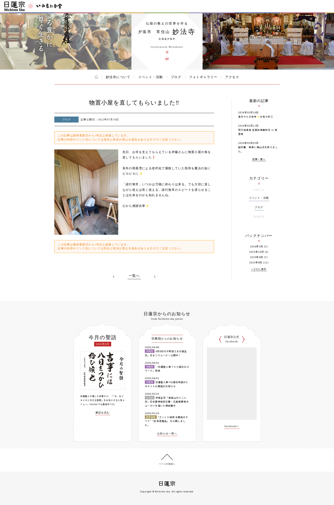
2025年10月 (256, 252)
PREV (114, 276)
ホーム (96, 77)
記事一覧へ (259, 159)
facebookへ (232, 426)
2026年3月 (256, 246)
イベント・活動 (150, 77)
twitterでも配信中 (100, 404)
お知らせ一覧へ (167, 433)
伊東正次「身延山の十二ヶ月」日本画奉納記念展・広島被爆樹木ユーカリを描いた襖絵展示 (167, 401)
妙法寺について (118, 77)
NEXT (154, 276)
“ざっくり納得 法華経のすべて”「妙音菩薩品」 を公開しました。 (166, 421)
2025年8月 (255, 262)
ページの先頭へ (167, 464)
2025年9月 (256, 257)
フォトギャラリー (203, 77)
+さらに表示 (258, 269)
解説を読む (103, 412)
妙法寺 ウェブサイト (167, 59)
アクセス (232, 77)
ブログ (176, 77)
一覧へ (134, 275)
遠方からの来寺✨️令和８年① (255, 116)
